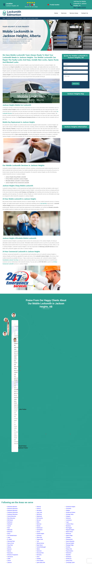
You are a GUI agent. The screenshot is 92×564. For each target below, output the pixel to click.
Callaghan (39, 514)
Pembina (9, 456)
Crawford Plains (70, 485)
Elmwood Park (40, 405)
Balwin (9, 476)
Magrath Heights (70, 381)
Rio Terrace (39, 468)
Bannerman (10, 481)
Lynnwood (39, 455)
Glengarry (9, 512)
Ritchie (68, 464)
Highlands (9, 518)
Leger (67, 374)
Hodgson (68, 368)
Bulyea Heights (40, 512)
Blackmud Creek (41, 503)
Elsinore (9, 428)
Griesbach (9, 431)
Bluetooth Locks (56, 545)
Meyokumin (69, 505)
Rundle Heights (40, 385)
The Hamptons (40, 478)
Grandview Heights (70, 358)
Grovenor (9, 433)
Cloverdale (68, 437)
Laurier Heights (40, 449)
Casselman (10, 497)
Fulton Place (69, 443)
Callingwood (40, 428)
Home (56, 13)
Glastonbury (40, 439)
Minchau (68, 510)
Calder (8, 410)
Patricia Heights (41, 464)
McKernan (68, 385)
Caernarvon (10, 408)
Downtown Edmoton (12, 358)
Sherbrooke (10, 462)
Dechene (39, 433)
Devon (8, 385)
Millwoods (9, 381)
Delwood (9, 503)
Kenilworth (68, 453)
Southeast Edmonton (12, 366)
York (38, 393)
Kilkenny (9, 528)
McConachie (40, 370)
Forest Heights (69, 441)
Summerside (69, 470)
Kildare (9, 526)
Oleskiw (39, 458)
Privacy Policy (55, 543)
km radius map (75, 108)
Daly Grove (68, 487)
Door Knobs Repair (38, 554)
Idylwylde (68, 451)
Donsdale (39, 435)
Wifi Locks (54, 548)
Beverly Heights (11, 491)
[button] (14, 340)
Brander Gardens (41, 508)
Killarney (39, 358)
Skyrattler (68, 406)
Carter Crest (40, 516)
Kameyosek (69, 497)
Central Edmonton (11, 368)
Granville (39, 443)
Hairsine (9, 516)
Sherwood (39, 472)
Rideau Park (69, 401)
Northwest (9, 374)
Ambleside (39, 493)
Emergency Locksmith (57, 554)
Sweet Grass (69, 412)
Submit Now (76, 83)
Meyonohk (68, 507)
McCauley (39, 406)
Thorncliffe (39, 480)
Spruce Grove (10, 395)
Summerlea (39, 474)
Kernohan (9, 524)
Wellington (10, 468)
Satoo (67, 518)
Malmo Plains (69, 383)
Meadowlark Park (41, 456)
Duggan (38, 520)
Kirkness (39, 360)
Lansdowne (69, 372)
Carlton (9, 418)
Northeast (9, 376)
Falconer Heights (41, 526)
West (8, 379)
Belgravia (39, 499)
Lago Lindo (39, 364)
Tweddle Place (69, 524)
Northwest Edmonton (12, 360)
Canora (9, 412)
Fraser (8, 510)
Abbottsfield (10, 474)
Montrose (39, 376)
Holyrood (68, 449)
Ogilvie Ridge (69, 387)
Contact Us (84, 13)
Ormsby (38, 460)
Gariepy (38, 437)
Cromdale (9, 501)
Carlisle (9, 416)
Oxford (9, 455)
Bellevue (9, 483)
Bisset (67, 483)
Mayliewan (39, 368)
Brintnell (9, 493)
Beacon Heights (11, 478)
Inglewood (9, 439)
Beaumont (9, 383)
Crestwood (39, 431)
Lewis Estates (40, 451)
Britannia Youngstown (12, 406)
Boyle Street (40, 397)
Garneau (39, 528)
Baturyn (9, 403)
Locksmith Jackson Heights (45, 562)
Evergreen (9, 508)
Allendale (39, 491)
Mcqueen (9, 451)
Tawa (67, 520)
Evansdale (9, 507)
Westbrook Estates (70, 420)
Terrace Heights (70, 474)
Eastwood (39, 403)
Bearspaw (39, 497)
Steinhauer (68, 408)
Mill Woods (10, 372)
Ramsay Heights (70, 395)
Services (63, 13)
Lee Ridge (68, 501)
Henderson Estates (70, 364)
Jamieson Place (41, 445)
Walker (67, 480)
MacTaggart (69, 379)
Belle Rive (9, 480)
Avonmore (68, 428)
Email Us (74, 543)
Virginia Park (40, 391)
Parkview (39, 462)
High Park (9, 435)
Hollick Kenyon (11, 520)
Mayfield (9, 449)
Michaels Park (69, 508)
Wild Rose (68, 481)
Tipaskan (68, 522)
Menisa (68, 503)
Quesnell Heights (41, 466)
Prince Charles (10, 458)
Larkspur (68, 456)
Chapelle (39, 518)
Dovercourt (10, 424)
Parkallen (68, 389)
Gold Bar (68, 445)
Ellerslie (68, 439)
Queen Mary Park (41, 414)
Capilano (68, 431)
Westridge (39, 487)
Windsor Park (69, 424)
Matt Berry (39, 366)
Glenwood (39, 441)
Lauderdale (10, 445)
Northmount (39, 379)
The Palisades (10, 464)
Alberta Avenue (40, 395)
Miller (38, 374)
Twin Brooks (69, 418)
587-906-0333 (79, 7)
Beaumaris (10, 405)
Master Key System (38, 545)
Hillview (68, 493)
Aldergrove (39, 424)
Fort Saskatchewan (12, 387)
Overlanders (40, 381)
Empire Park (40, 522)
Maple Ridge (69, 460)
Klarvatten (39, 362)
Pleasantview (69, 391)
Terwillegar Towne (70, 416)
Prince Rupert (40, 412)
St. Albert (9, 391)
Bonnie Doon (69, 430)
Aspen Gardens (40, 495)
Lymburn (39, 453)
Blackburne (39, 501)
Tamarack (68, 472)
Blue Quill (39, 505)
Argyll (67, 426)
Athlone (9, 399)
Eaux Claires (10, 505)
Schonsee (39, 387)
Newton (38, 378)
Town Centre (69, 478)
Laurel (67, 458)
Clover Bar (68, 435)
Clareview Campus (11, 499)
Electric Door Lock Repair (40, 548)
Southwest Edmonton (12, 364)
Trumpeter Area (11, 466)
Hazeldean (68, 447)
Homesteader (10, 522)
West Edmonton (11, 370)
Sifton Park (39, 389)
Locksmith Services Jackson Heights (14, 18)
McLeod (39, 372)
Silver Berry (69, 466)
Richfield (68, 514)
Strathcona (68, 410)
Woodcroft (9, 472)
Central (9, 378)
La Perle (39, 447)
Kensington (10, 441)
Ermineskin (39, 524)
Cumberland (10, 422)
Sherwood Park (11, 393)
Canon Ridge (10, 495)
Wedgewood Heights (42, 481)
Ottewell (68, 462)
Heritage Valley (69, 366)
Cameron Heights (41, 430)
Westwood (39, 422)
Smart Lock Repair (38, 551)
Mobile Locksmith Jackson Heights (30, 18)
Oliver (38, 408)
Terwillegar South (70, 414)
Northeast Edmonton (12, 362)
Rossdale (39, 418)
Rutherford (68, 405)
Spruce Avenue (40, 420)
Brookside (39, 510)
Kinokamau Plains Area (13, 443)
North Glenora (10, 453)
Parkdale (39, 410)
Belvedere (9, 487)
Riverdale (39, 416)
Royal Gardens (69, 403)
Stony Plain (10, 397)
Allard (38, 489)
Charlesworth (69, 433)
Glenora (9, 430)
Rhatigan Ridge (70, 397)
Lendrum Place (69, 376)
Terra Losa (39, 476)
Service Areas (74, 13)
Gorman (9, 514)
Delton (38, 401)
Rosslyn (9, 460)
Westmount (10, 470)
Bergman (9, 489)
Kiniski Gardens (70, 499)
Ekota (67, 489)
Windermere (69, 422)
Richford (68, 399)
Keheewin (68, 370)
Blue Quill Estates (41, 507)
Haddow (68, 362)
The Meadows (69, 476)
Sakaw (67, 516)
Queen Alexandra (70, 393)
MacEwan (68, 378)
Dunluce (9, 426)
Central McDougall (41, 399)
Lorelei (9, 447)
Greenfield (68, 360)
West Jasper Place (41, 483)
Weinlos (68, 526)
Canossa (9, 414)
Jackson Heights (70, 495)
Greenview (68, 491)
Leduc (8, 389)
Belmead (39, 426)
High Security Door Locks (40, 542)
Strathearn (68, 468)
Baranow (9, 401)
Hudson (9, 437)
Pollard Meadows (70, 512)
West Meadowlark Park (42, 485)
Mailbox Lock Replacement (59, 551)
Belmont (9, 485)
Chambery (9, 420)
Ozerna (38, 383)
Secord (38, 470)
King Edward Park (70, 455)
